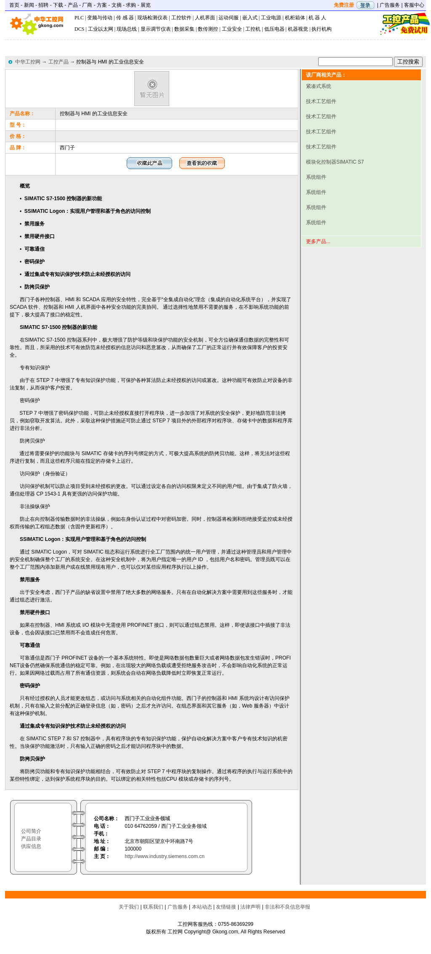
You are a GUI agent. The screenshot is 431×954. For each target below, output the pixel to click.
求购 (131, 5)
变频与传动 (99, 18)
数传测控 (208, 29)
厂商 (87, 5)
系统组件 (316, 177)
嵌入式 (250, 18)
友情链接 (226, 907)
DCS (79, 29)
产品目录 (31, 839)
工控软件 (181, 18)
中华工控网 (27, 62)
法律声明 (250, 907)
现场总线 (127, 29)
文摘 (117, 5)
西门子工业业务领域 (147, 819)
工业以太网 (100, 29)
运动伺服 (228, 18)
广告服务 (390, 5)
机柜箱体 (295, 18)
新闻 (29, 5)
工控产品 (58, 62)
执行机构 (321, 29)
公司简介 (31, 831)
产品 (73, 5)
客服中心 (414, 5)
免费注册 (344, 5)
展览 (146, 5)
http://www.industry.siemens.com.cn (165, 856)
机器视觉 (298, 29)
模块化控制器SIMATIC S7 (335, 162)
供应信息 (31, 846)
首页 (14, 5)
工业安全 (232, 29)
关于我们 (129, 907)
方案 (102, 5)
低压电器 (274, 29)
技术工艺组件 (321, 101)
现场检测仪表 (152, 18)
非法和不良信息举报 (287, 907)
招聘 (43, 5)
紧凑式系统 (318, 86)
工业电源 (271, 18)
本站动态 (202, 907)
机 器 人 (317, 18)
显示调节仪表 (156, 29)
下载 (58, 5)
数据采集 (184, 29)
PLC (79, 18)
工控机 (253, 29)
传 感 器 (125, 18)
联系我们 (153, 907)
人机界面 (205, 18)
